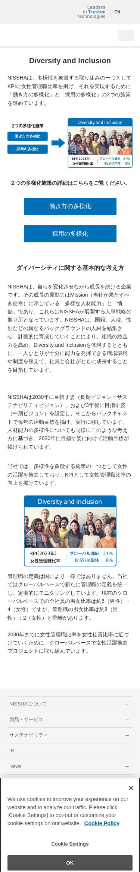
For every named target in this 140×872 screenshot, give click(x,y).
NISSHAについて (28, 704)
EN (117, 12)
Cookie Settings (69, 847)
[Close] (131, 791)
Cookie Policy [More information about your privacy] (101, 826)
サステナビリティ (28, 735)
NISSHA (29, 12)
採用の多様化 (70, 233)
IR (11, 750)
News (15, 766)
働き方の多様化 (70, 206)
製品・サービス (26, 719)
